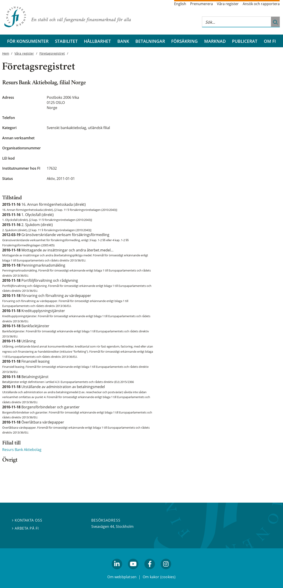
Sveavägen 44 (102, 526)
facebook (149, 571)
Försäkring (184, 41)
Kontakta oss (27, 520)
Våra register (228, 3)
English (180, 3)
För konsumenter (28, 41)
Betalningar (150, 41)
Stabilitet (66, 41)
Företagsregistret (52, 53)
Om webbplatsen (121, 576)
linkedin (117, 571)
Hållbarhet (97, 41)
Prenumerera (201, 3)
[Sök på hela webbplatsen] (236, 22)
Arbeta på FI (25, 528)
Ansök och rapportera (261, 3)
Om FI (270, 41)
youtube (133, 571)
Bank (123, 41)
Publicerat (244, 41)
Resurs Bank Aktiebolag (21, 449)
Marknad (215, 41)
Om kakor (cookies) (159, 576)
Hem (5, 53)
